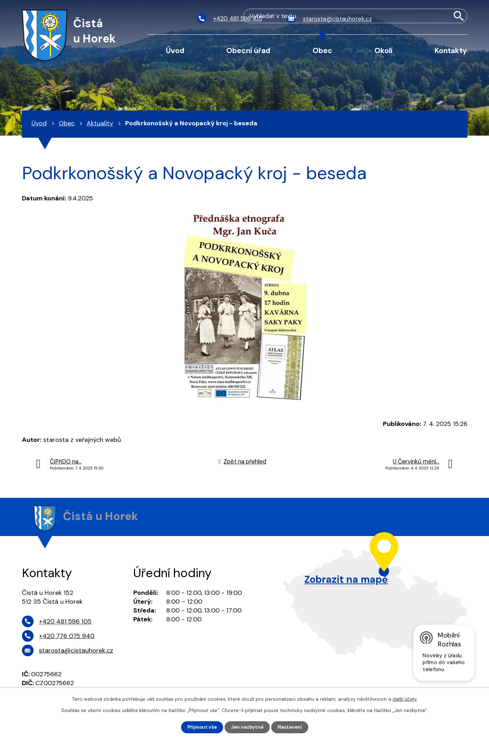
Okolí (383, 50)
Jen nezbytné (248, 727)
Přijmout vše (200, 727)
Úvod (175, 50)
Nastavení (291, 727)
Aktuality (100, 123)
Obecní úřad (248, 50)
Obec (322, 50)
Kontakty (451, 50)
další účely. (405, 698)
